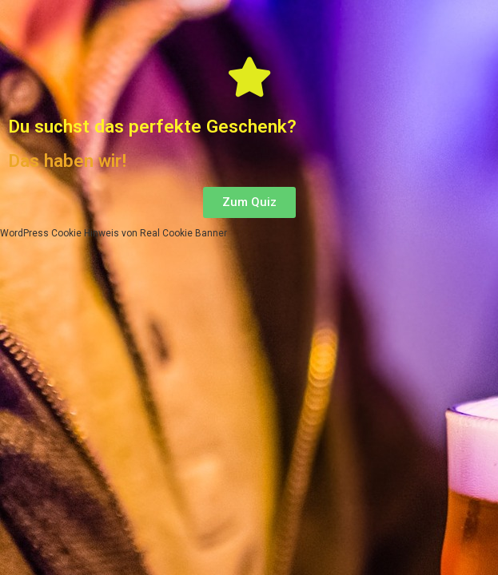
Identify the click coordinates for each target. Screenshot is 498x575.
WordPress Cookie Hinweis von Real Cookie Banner (113, 233)
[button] (249, 202)
